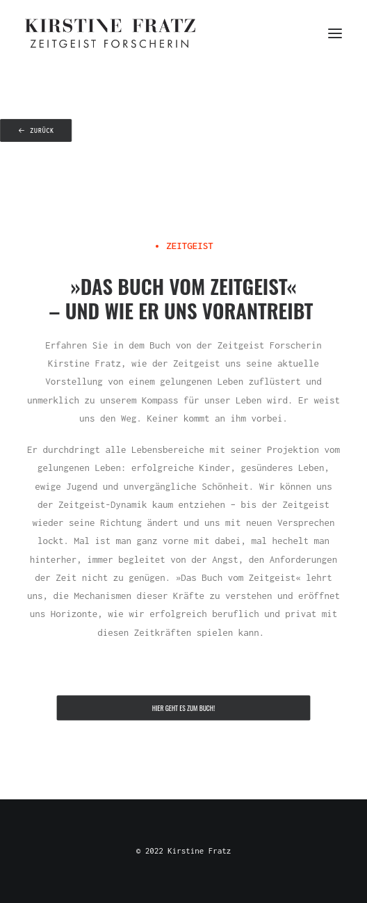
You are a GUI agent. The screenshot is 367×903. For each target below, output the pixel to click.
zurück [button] (36, 130)
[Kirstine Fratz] (110, 33)
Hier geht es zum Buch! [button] (183, 708)
